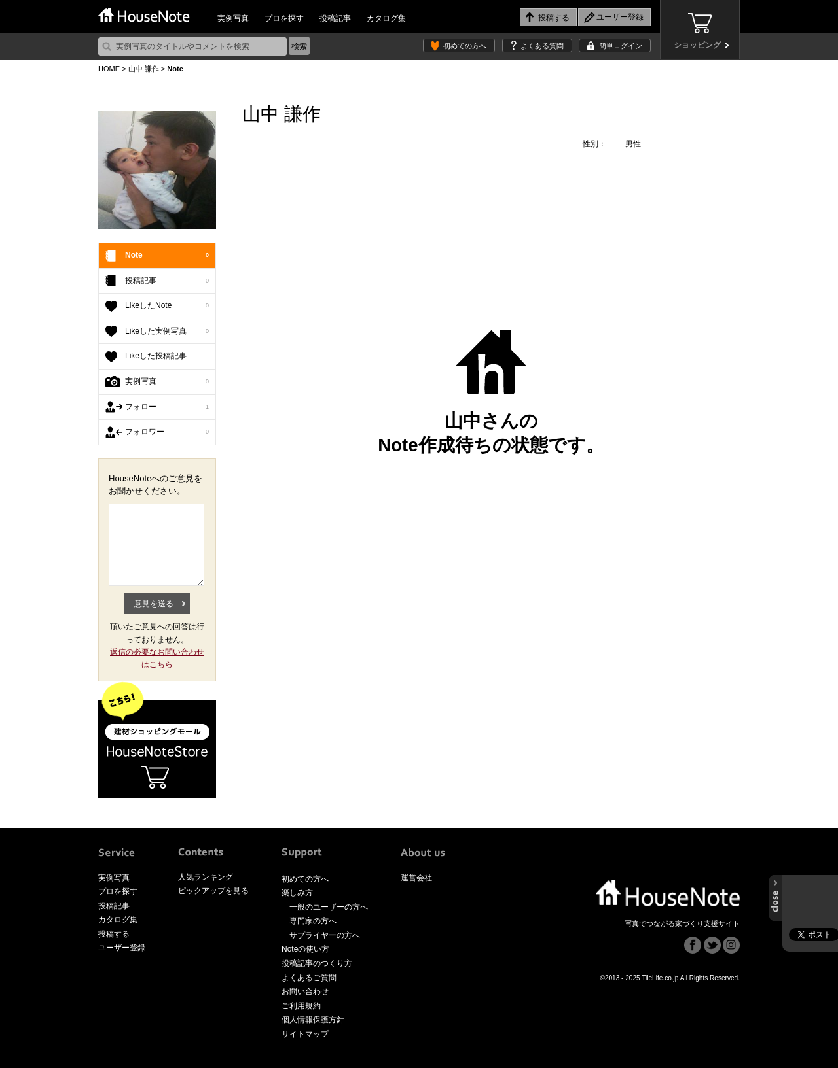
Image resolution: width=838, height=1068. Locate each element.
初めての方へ (464, 46)
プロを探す (284, 18)
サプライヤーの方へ (324, 935)
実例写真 (233, 18)
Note (167, 256)
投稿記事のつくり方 (317, 963)
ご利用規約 (301, 1005)
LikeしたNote (167, 306)
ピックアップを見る (213, 890)
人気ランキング (205, 877)
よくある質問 (542, 46)
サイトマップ (305, 1034)
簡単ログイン (620, 46)
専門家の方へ (313, 920)
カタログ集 (386, 18)
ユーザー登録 (121, 947)
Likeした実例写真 (167, 331)
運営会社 (416, 877)
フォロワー (167, 432)
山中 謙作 (143, 69)
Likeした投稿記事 (156, 355)
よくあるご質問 (309, 977)
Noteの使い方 (305, 949)
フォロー (167, 407)
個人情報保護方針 (313, 1019)
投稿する (114, 934)
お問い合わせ (305, 991)
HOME (109, 69)
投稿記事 (335, 18)
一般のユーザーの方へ (328, 907)
